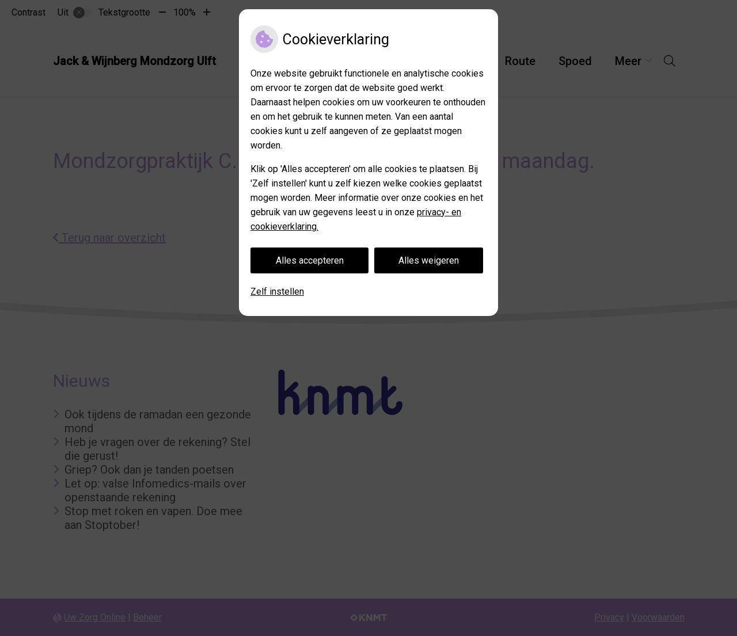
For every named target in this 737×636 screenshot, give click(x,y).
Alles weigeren (428, 260)
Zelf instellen (277, 291)
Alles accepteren (310, 260)
